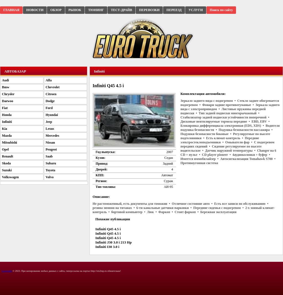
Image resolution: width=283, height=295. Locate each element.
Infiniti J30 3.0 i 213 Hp (113, 242)
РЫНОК (75, 10)
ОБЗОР (55, 10)
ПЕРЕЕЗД (174, 10)
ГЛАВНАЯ (11, 10)
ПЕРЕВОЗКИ (149, 10)
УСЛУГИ (195, 10)
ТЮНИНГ (96, 10)
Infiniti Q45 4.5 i (108, 229)
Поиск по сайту (221, 10)
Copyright (7, 271)
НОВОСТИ (34, 10)
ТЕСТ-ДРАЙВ (121, 10)
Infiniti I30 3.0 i (107, 247)
